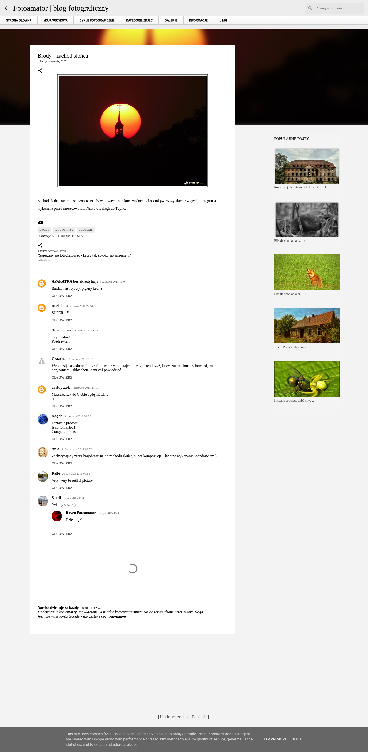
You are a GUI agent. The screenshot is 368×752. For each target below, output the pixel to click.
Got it (297, 739)
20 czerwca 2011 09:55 (76, 473)
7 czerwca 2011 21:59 (85, 387)
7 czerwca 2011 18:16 (82, 359)
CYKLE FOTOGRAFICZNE (97, 20)
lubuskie (85, 229)
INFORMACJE (198, 20)
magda (57, 416)
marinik (58, 306)
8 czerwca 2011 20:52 (78, 449)
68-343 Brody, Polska (67, 236)
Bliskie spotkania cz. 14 (290, 240)
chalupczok (61, 387)
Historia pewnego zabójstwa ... (294, 400)
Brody (44, 229)
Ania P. (57, 449)
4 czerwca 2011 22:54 (79, 306)
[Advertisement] (132, 673)
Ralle (56, 473)
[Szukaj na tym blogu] (339, 8)
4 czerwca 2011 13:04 (113, 281)
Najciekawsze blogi (174, 717)
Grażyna (59, 359)
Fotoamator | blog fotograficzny (61, 8)
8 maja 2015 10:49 (109, 513)
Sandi (56, 498)
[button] (40, 71)
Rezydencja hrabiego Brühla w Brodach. (300, 187)
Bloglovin (199, 717)
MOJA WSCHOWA (55, 20)
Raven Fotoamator (81, 513)
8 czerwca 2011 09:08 (77, 416)
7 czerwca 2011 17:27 (86, 330)
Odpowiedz (62, 296)
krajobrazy (64, 229)
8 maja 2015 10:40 (74, 498)
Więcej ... (44, 259)
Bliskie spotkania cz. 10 (290, 294)
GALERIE (171, 20)
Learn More (275, 739)
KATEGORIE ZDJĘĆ (139, 20)
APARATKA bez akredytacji (75, 281)
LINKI (223, 20)
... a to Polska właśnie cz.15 (292, 347)
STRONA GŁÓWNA (18, 20)
